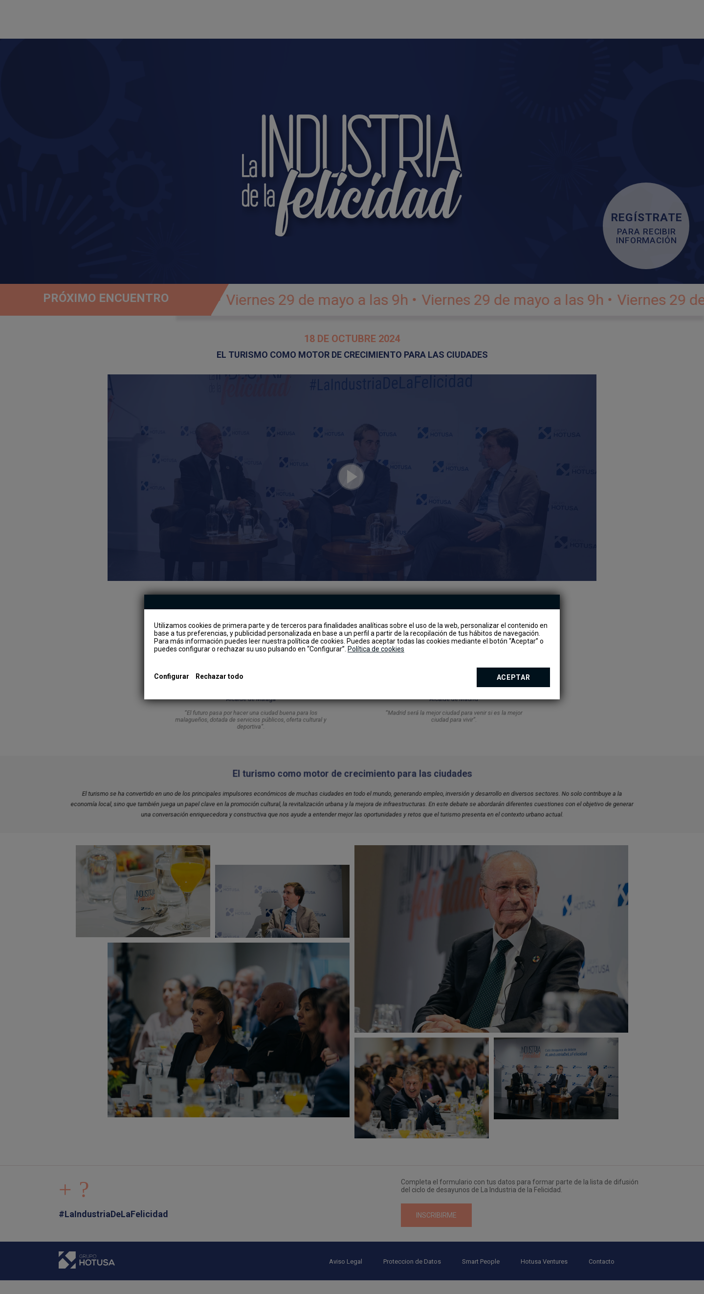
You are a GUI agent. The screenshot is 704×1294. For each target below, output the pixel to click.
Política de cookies (376, 649)
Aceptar (513, 677)
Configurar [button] (171, 676)
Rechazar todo (219, 676)
